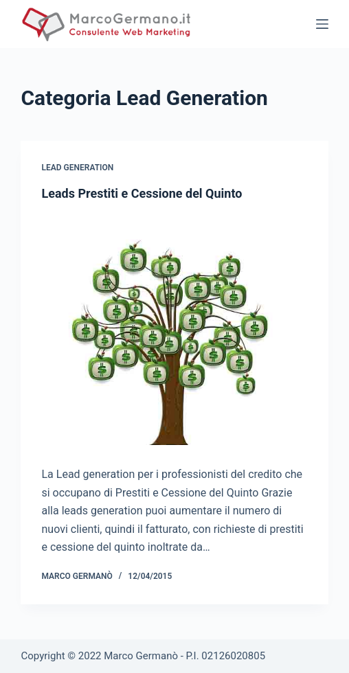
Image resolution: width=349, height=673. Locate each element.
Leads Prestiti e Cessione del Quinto (141, 193)
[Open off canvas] (322, 24)
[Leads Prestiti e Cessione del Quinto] (174, 330)
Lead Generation (77, 167)
